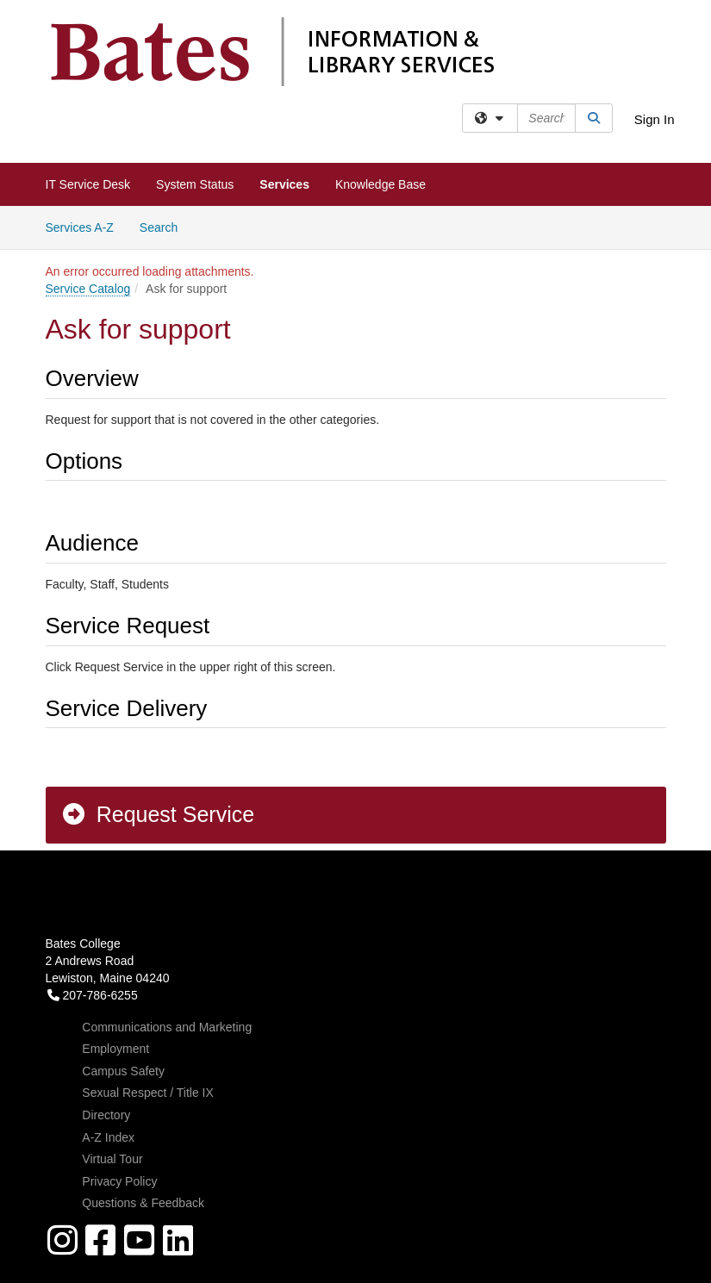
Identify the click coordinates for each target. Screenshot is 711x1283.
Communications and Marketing (167, 1027)
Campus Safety (123, 1071)
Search (165, 226)
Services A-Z (80, 227)
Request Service (157, 814)
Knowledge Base (380, 184)
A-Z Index (108, 1137)
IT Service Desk (88, 184)
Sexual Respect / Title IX (148, 1092)
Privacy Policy (119, 1181)
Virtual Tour (112, 1159)
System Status (195, 184)
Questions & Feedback (143, 1203)
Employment (115, 1049)
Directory (106, 1115)
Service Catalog (88, 289)
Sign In (654, 119)
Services (284, 184)
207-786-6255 (92, 995)
